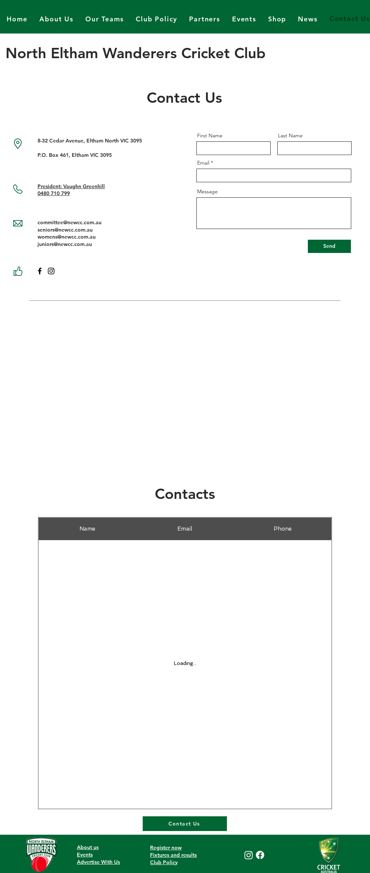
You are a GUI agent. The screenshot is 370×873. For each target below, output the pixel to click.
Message (207, 191)
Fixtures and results (173, 855)
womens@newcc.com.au (67, 236)
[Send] (329, 246)
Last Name (290, 135)
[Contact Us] (185, 823)
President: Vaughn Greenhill (71, 186)
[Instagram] (51, 271)
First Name (210, 135)
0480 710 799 (54, 193)
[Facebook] (39, 271)
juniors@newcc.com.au (65, 244)
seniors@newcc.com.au (65, 229)
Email (203, 162)
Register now (166, 847)
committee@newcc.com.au (70, 222)
